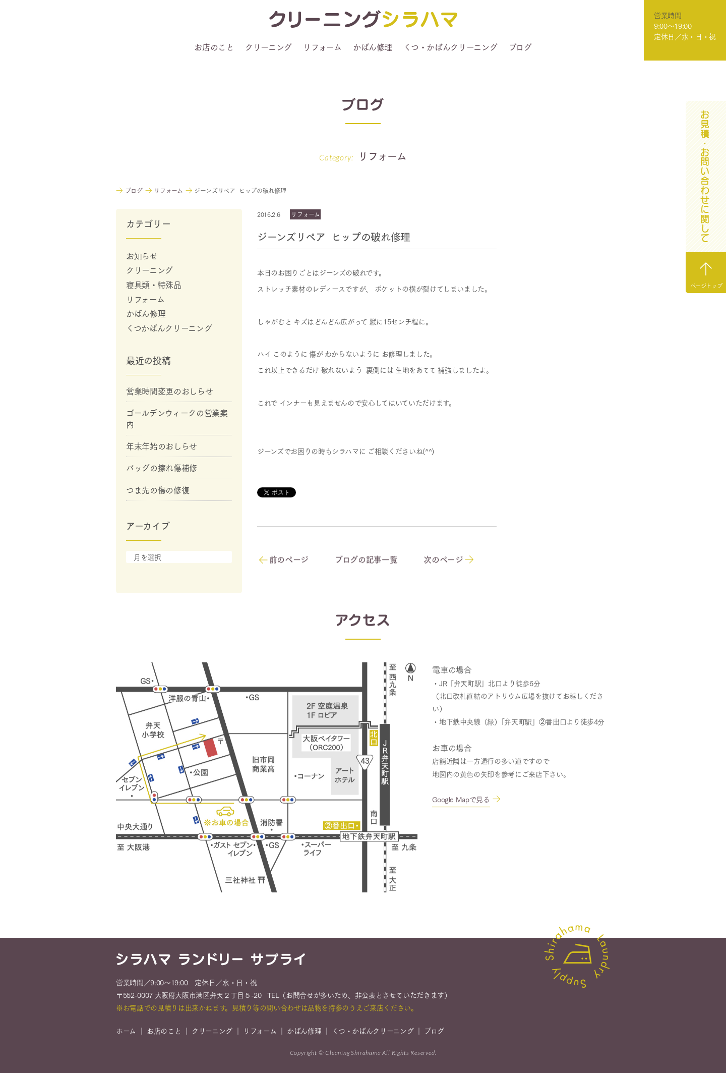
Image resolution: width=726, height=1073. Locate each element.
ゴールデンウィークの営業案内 (176, 418)
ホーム (126, 1031)
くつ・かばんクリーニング (450, 47)
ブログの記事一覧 (366, 559)
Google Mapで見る (461, 800)
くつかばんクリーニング (169, 327)
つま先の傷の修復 (157, 489)
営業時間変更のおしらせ (169, 390)
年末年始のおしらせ (161, 445)
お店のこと (213, 47)
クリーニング (268, 47)
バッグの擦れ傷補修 (161, 467)
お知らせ (142, 255)
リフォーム (322, 47)
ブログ (520, 47)
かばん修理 (372, 47)
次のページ (448, 559)
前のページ (284, 559)
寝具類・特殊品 (154, 284)
